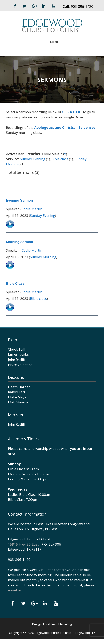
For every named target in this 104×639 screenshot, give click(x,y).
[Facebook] (15, 6)
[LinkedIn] (44, 6)
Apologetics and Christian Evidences (64, 127)
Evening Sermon (19, 200)
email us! (15, 590)
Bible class (60, 159)
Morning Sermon (19, 242)
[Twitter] (25, 6)
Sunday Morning (43, 257)
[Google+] (34, 6)
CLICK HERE (72, 112)
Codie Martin (32, 209)
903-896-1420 (82, 6)
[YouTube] (53, 6)
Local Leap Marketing (57, 624)
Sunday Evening (32, 159)
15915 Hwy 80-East (23, 544)
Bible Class (15, 283)
